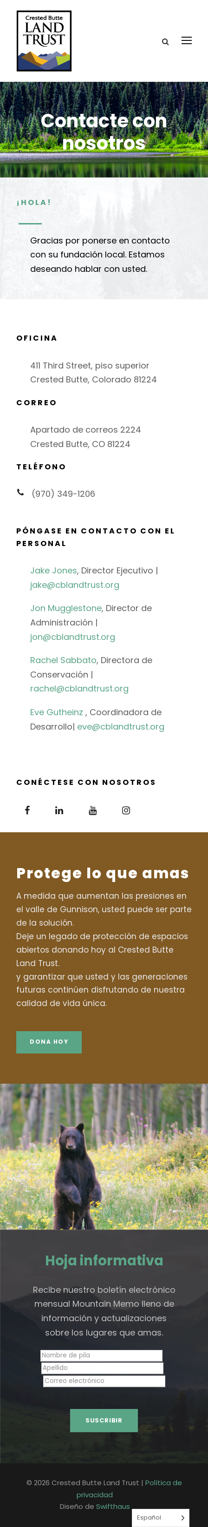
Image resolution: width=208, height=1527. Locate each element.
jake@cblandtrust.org (74, 585)
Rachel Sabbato (63, 660)
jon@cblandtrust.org (72, 637)
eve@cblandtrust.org (120, 726)
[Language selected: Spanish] (160, 1518)
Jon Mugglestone (66, 608)
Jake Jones (53, 570)
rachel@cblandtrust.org (79, 688)
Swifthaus (113, 1506)
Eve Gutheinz (56, 712)
